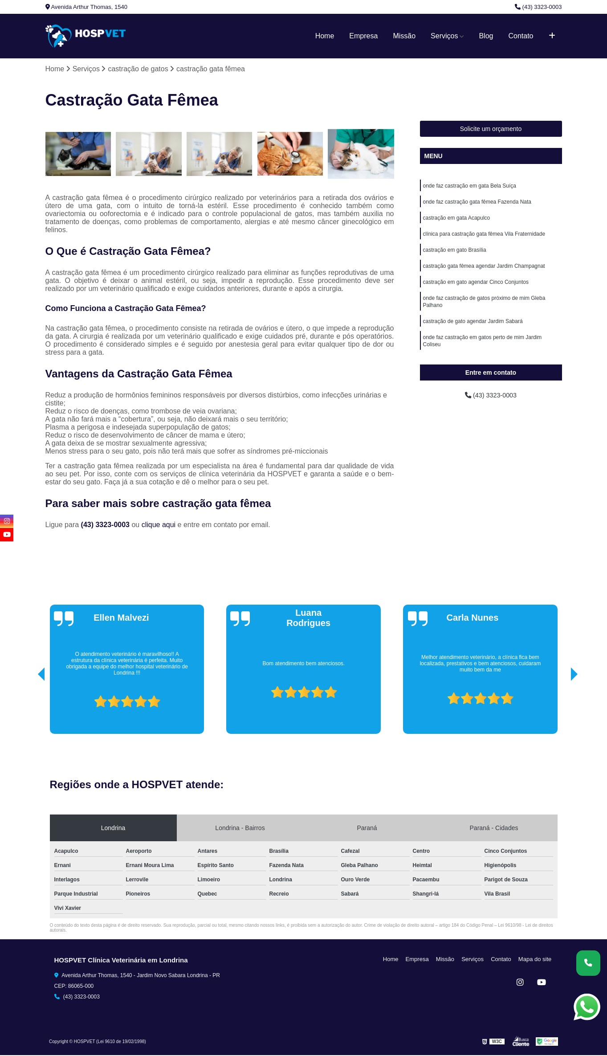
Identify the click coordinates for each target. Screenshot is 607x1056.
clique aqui (159, 525)
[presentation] (29, 709)
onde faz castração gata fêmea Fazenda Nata (477, 204)
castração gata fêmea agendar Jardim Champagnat (484, 272)
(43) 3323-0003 (538, 7)
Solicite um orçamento (491, 129)
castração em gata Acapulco (456, 221)
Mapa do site (536, 959)
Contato (520, 36)
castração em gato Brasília (454, 255)
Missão (404, 36)
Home (324, 36)
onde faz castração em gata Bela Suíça (469, 187)
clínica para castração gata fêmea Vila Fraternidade (484, 238)
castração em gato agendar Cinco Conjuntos (476, 289)
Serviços (444, 36)
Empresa (363, 36)
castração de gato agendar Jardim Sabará (473, 330)
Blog (486, 36)
